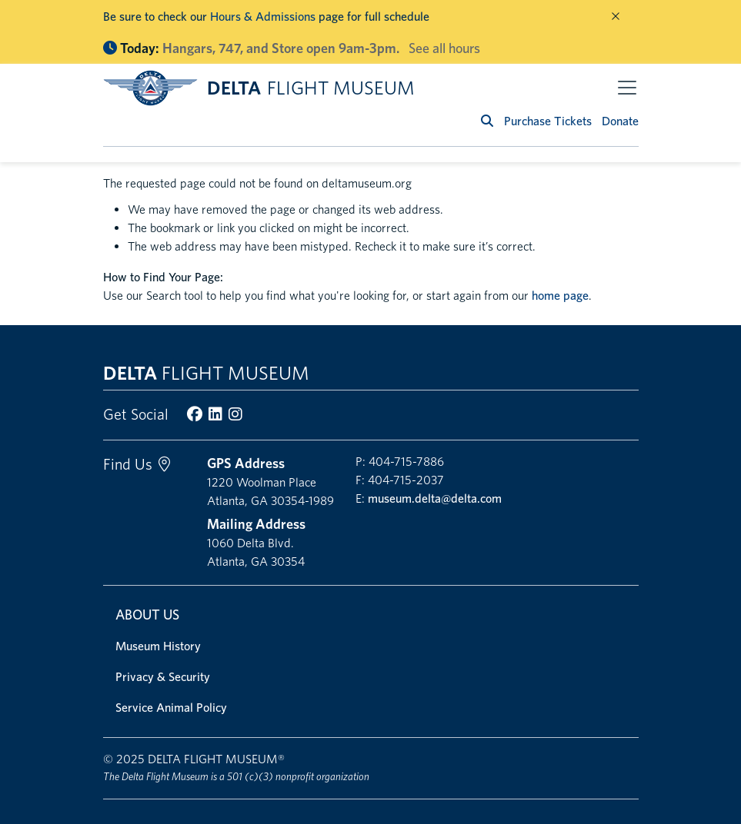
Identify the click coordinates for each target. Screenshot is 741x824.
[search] (487, 121)
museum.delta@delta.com (435, 498)
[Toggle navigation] (627, 87)
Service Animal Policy (171, 707)
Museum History (158, 646)
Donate (620, 121)
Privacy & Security (162, 677)
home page (560, 295)
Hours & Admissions (262, 16)
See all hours (444, 48)
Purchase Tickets (548, 121)
